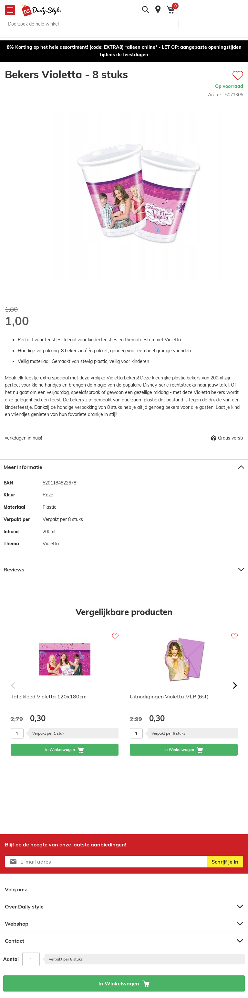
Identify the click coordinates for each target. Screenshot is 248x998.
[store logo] (39, 10)
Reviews (14, 569)
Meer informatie (23, 467)
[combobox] (92, 24)
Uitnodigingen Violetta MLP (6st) (169, 696)
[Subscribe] (225, 861)
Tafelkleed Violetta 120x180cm (49, 696)
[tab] (124, 466)
